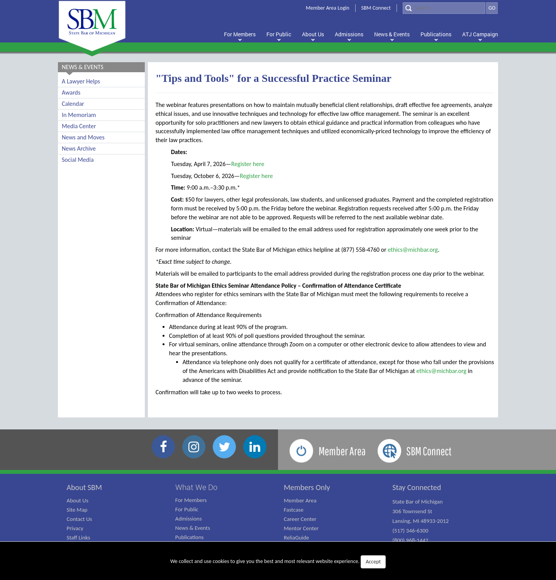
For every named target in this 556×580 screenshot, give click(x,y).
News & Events (192, 527)
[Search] (444, 8)
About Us (77, 500)
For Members (191, 500)
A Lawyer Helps (81, 81)
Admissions (188, 518)
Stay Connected (416, 487)
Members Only (307, 487)
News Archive (79, 148)
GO (491, 8)
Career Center (300, 519)
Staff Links (78, 537)
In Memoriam (79, 115)
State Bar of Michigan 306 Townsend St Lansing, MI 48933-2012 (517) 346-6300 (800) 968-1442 (420, 521)
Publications (189, 537)
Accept (373, 561)
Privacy (75, 528)
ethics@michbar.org (413, 249)
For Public (186, 509)
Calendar (73, 103)
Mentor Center (301, 528)
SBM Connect (376, 8)
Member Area (300, 500)
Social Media (78, 159)
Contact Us (79, 519)
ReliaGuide (296, 537)
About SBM (84, 487)
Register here (247, 164)
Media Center (79, 126)
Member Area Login (327, 8)
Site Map (77, 509)
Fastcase (293, 509)
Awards (71, 92)
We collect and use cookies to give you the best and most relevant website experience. (278, 561)
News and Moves (83, 137)
